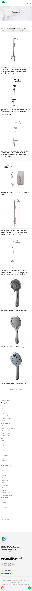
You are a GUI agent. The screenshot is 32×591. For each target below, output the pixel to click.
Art (3, 440)
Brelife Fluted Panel (7, 430)
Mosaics (4, 411)
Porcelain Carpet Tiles (7, 418)
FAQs (4, 584)
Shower (4, 473)
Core (3, 448)
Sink (3, 468)
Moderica (3, 438)
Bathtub (4, 475)
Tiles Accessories (6, 510)
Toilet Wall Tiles (5, 519)
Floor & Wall (5, 413)
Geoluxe (4, 460)
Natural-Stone (5, 455)
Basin (3, 470)
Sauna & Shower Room (8, 487)
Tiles (2, 406)
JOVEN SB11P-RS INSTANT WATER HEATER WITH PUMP (15, 193)
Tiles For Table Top (6, 522)
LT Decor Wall (5, 435)
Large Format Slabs (6, 458)
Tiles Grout (5, 507)
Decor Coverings (5, 423)
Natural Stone (5, 453)
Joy (3, 443)
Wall (3, 408)
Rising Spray (5, 480)
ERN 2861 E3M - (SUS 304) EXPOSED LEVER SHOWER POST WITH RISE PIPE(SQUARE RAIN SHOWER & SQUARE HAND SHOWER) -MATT (14, 272)
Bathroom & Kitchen (6, 465)
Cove (3, 500)
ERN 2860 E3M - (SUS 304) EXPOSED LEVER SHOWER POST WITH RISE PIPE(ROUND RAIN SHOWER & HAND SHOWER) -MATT (14, 232)
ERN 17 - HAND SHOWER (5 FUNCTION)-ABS (14, 310)
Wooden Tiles (5, 416)
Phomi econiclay (6, 425)
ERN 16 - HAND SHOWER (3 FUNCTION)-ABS (14, 347)
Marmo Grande (6, 463)
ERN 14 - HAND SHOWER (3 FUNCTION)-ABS (14, 383)
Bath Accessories (6, 482)
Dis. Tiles (4, 421)
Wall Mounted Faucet (7, 495)
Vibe (3, 445)
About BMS (8, 584)
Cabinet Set (5, 478)
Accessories (4, 497)
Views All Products (6, 400)
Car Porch (3, 517)
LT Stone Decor (6, 433)
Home (13, 15)
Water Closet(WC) (7, 485)
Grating (4, 502)
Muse (3, 450)
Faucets (3, 490)
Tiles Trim (4, 505)
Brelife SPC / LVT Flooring (8, 428)
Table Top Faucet (6, 492)
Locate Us (21, 584)
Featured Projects (14, 584)
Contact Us (26, 584)
